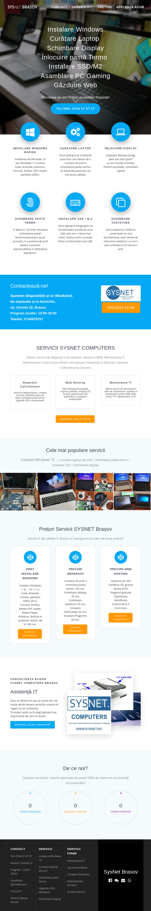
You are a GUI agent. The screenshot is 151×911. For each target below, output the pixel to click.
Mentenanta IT (76, 860)
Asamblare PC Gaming (75, 75)
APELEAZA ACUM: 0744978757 (33, 724)
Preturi (105, 7)
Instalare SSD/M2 (75, 66)
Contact (60, 7)
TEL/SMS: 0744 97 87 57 (75, 108)
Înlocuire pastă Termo (74, 57)
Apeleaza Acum (130, 7)
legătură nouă (131, 317)
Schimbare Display (75, 47)
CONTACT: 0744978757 (30, 633)
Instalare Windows (76, 29)
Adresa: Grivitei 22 (21, 863)
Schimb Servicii (76, 892)
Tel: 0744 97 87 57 (21, 856)
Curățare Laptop (74, 38)
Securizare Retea (77, 867)
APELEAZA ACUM (121, 307)
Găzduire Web (75, 85)
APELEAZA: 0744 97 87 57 (75, 418)
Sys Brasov (22, 7)
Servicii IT (81, 7)
